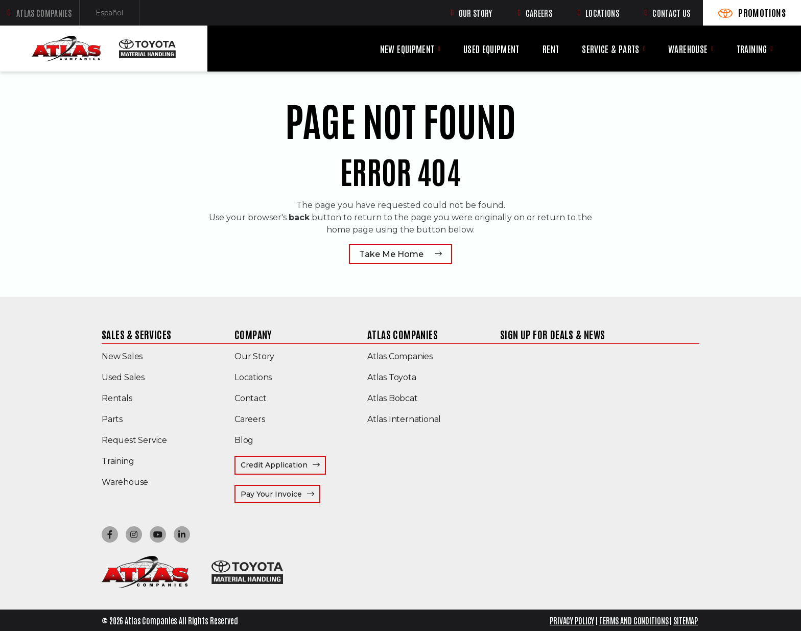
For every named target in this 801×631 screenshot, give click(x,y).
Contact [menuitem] (250, 398)
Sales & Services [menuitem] (136, 334)
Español (117, 15)
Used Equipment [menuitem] (491, 49)
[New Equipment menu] (439, 48)
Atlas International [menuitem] (404, 419)
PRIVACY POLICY (572, 620)
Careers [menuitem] (249, 419)
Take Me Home (391, 254)
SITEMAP (685, 620)
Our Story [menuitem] (254, 356)
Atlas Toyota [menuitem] (391, 377)
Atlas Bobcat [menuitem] (392, 398)
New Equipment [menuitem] (407, 49)
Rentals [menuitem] (117, 398)
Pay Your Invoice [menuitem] (280, 494)
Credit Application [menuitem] (274, 465)
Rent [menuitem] (551, 49)
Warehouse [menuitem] (688, 49)
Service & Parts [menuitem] (610, 49)
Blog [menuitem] (243, 440)
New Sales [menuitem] (122, 356)
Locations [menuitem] (253, 377)
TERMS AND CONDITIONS (634, 620)
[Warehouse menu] (712, 48)
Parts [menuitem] (112, 419)
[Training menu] (772, 48)
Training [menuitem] (752, 49)
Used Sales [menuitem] (123, 377)
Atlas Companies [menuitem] (402, 334)
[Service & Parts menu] (644, 48)
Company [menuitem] (253, 334)
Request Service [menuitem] (134, 440)
